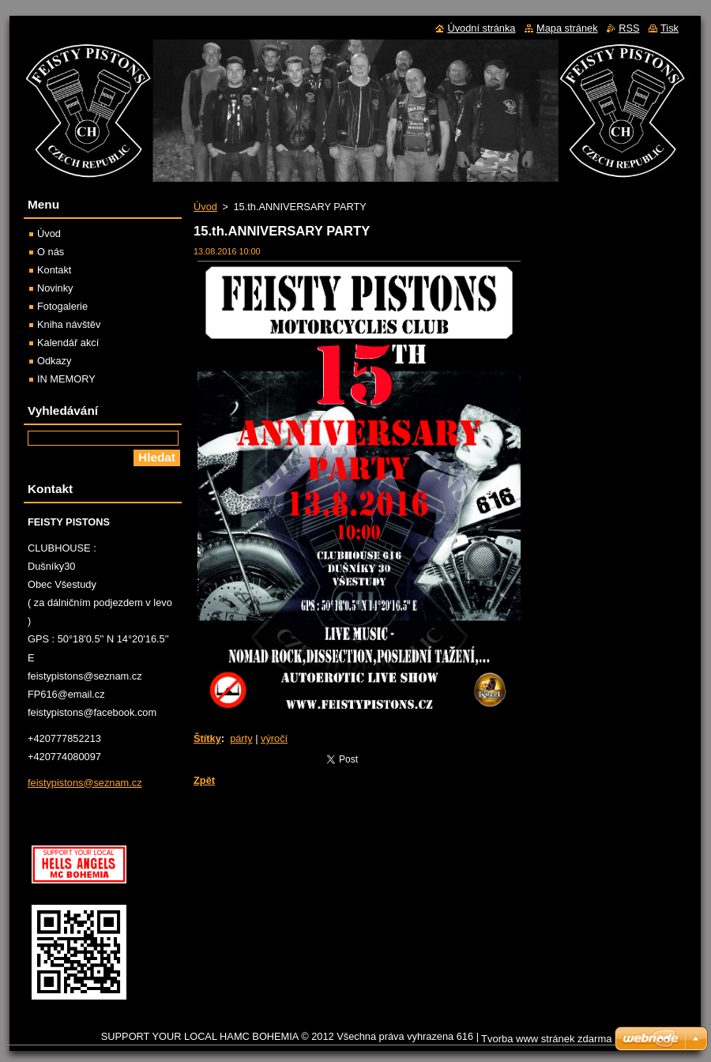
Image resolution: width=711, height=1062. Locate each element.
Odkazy (54, 361)
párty (241, 738)
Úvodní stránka (481, 28)
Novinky (55, 288)
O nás (50, 252)
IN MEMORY (66, 379)
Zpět (204, 780)
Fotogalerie (62, 306)
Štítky (207, 738)
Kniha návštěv (68, 324)
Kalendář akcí (68, 342)
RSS (629, 28)
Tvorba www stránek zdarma (546, 1039)
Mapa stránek (567, 28)
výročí (274, 738)
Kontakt (54, 270)
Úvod (205, 207)
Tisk (669, 28)
